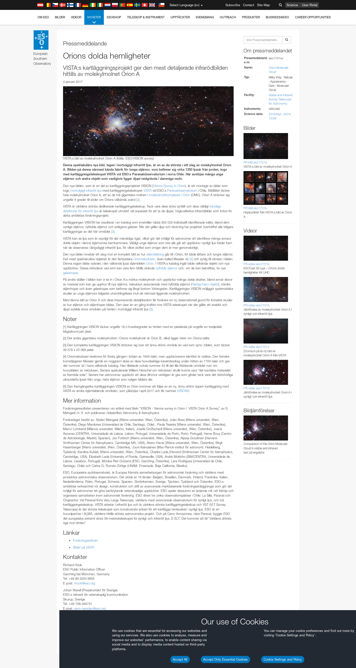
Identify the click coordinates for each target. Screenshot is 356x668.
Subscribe (232, 5)
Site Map (263, 5)
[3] (112, 231)
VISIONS (183, 391)
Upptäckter (180, 17)
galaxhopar (70, 273)
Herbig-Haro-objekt (205, 284)
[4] (191, 259)
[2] (137, 200)
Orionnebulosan (144, 259)
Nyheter (94, 20)
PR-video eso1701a (256, 264)
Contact (248, 5)
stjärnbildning (155, 254)
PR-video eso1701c (256, 347)
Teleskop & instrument (146, 17)
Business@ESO (277, 17)
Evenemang (205, 17)
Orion (150, 263)
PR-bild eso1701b (255, 208)
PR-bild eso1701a (255, 162)
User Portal (309, 5)
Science (292, 5)
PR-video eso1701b (256, 305)
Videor (76, 17)
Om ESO (43, 17)
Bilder (60, 17)
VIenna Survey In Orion (169, 186)
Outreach (228, 17)
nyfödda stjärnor (167, 268)
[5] (151, 309)
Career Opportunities (313, 17)
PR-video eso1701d (256, 388)
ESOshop (114, 17)
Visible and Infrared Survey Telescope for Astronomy (280, 99)
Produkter (251, 17)
